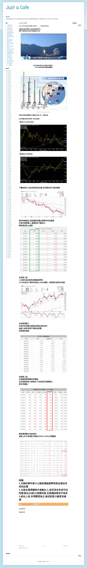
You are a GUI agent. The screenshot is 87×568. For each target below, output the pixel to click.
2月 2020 (7, 165)
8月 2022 (7, 121)
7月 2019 (7, 176)
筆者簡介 (8, 16)
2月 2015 (7, 244)
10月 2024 (8, 88)
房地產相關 (9, 35)
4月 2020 (7, 162)
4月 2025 (7, 79)
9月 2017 (7, 208)
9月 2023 (7, 101)
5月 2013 (7, 247)
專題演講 (8, 50)
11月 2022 (8, 116)
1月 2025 (7, 83)
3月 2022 (7, 128)
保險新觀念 (9, 39)
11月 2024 (8, 86)
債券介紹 (8, 59)
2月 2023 (7, 112)
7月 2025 (7, 75)
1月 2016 (7, 238)
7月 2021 (7, 140)
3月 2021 (7, 146)
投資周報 (8, 29)
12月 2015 (8, 239)
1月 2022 (7, 131)
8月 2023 (7, 103)
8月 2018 (7, 192)
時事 (8, 47)
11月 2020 (8, 152)
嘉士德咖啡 (9, 60)
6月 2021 (7, 141)
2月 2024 (7, 95)
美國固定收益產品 (10, 43)
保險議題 (8, 40)
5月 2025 (7, 78)
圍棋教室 (8, 56)
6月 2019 (7, 177)
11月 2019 (8, 170)
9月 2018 (7, 190)
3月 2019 (7, 181)
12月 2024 (8, 85)
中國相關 (8, 25)
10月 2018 (8, 189)
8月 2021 (7, 138)
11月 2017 (8, 205)
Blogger (47, 561)
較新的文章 (21, 545)
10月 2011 (8, 251)
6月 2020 (7, 159)
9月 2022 (7, 119)
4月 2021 (7, 144)
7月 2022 (7, 122)
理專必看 (8, 54)
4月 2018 (7, 198)
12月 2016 (8, 222)
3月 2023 (7, 110)
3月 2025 (7, 81)
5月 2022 (7, 125)
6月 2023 (7, 106)
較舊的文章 (65, 545)
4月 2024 (7, 92)
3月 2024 (7, 94)
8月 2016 (7, 227)
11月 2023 (8, 98)
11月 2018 (8, 187)
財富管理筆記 (9, 49)
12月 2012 (8, 248)
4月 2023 (7, 109)
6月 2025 (7, 76)
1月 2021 (7, 149)
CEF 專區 (9, 63)
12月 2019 (8, 168)
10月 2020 (8, 153)
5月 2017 (7, 214)
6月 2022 (7, 124)
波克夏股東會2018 (10, 36)
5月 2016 (7, 232)
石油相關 (8, 28)
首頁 (43, 545)
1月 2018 (7, 202)
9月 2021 (7, 137)
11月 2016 (8, 223)
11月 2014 (8, 245)
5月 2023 (7, 107)
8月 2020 (7, 156)
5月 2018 (7, 196)
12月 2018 (8, 186)
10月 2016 (8, 224)
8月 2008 (7, 253)
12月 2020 (8, 150)
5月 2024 (7, 91)
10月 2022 (8, 118)
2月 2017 (7, 219)
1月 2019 (7, 184)
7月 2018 (7, 193)
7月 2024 (7, 89)
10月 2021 (8, 135)
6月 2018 (7, 195)
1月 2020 (7, 167)
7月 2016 (7, 229)
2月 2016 (7, 236)
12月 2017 (8, 204)
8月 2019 (7, 174)
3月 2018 (7, 199)
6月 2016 (7, 230)
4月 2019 (7, 180)
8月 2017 (7, 210)
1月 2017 (7, 220)
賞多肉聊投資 (9, 62)
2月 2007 (7, 257)
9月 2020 (7, 155)
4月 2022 (7, 127)
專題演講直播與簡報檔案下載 (10, 53)
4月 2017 (7, 216)
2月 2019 (7, 183)
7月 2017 (7, 211)
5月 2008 (7, 254)
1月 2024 (7, 97)
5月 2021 (7, 143)
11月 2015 (8, 241)
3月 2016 (7, 235)
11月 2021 (8, 134)
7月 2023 (7, 104)
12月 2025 (8, 70)
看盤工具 (8, 42)
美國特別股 (9, 46)
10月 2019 (8, 171)
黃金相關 (8, 57)
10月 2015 (8, 242)
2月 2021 (7, 147)
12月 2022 (8, 115)
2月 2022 (7, 129)
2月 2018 (7, 201)
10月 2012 (8, 250)
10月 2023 (8, 100)
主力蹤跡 (8, 26)
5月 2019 (7, 178)
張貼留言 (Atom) (25, 547)
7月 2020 (7, 158)
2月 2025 (7, 82)
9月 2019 (7, 173)
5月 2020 (7, 161)
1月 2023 (7, 113)
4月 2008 (7, 256)
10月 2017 (8, 207)
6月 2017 (7, 213)
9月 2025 (7, 72)
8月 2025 (7, 73)
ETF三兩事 (9, 65)
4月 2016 (7, 233)
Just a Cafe (17, 8)
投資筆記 (8, 31)
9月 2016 (7, 226)
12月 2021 (8, 132)
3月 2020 (7, 164)
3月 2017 (7, 217)
